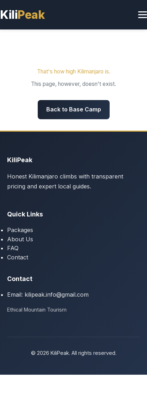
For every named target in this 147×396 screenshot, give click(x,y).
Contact (17, 257)
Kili (22, 15)
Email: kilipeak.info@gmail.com (48, 294)
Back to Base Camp (73, 109)
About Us (20, 239)
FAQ (13, 248)
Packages (20, 229)
